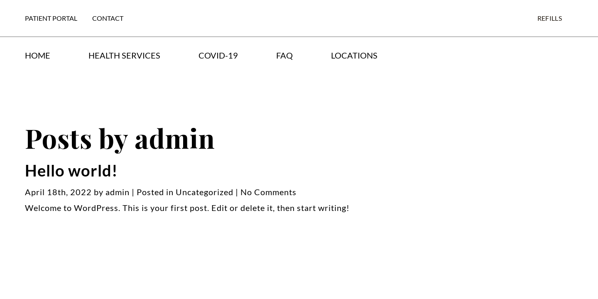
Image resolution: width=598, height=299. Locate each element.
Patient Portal (51, 18)
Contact (107, 18)
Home (37, 55)
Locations (354, 55)
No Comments (268, 192)
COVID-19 (218, 55)
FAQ (284, 55)
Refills (549, 18)
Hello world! (71, 170)
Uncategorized (204, 192)
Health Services (124, 55)
